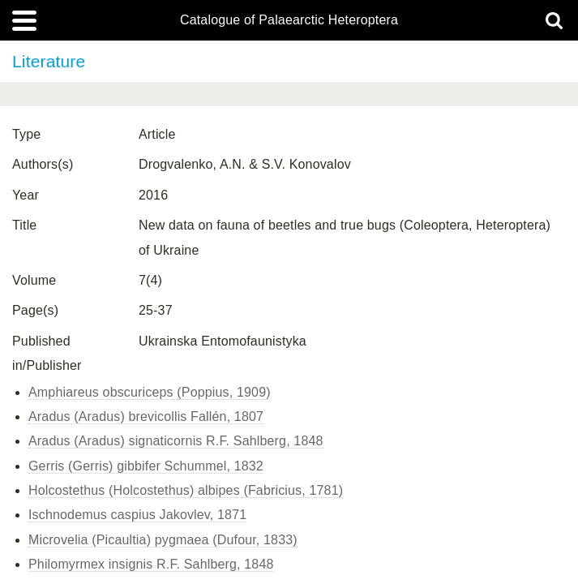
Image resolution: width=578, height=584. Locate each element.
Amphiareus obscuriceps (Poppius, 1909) (149, 392)
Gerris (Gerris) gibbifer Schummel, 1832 (145, 466)
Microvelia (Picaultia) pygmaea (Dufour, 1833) (163, 540)
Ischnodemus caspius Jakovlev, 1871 (137, 515)
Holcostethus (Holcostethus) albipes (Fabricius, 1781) (185, 490)
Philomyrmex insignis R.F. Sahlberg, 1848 (151, 564)
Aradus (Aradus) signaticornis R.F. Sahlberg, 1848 (175, 441)
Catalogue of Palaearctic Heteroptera (289, 20)
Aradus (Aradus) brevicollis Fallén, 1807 (145, 416)
